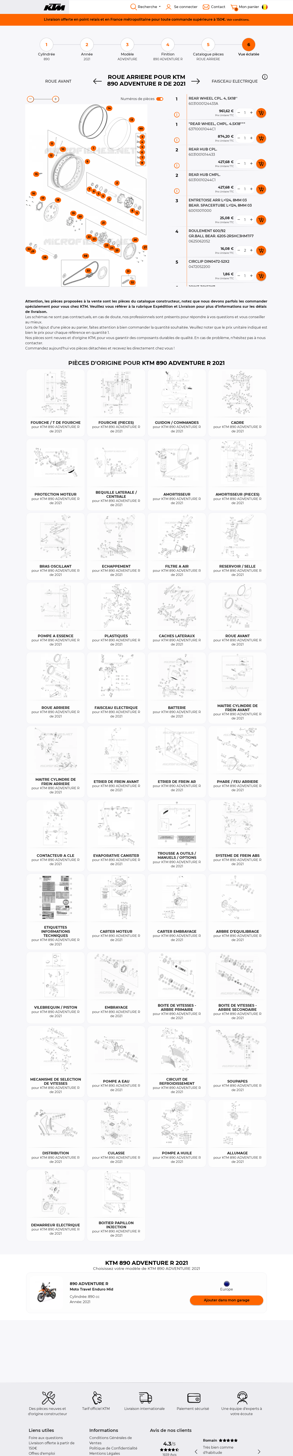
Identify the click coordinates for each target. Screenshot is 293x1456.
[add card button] (261, 113)
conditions (241, 19)
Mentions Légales (104, 1453)
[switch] (159, 99)
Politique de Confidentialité (113, 1448)
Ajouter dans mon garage (227, 1300)
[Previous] (97, 81)
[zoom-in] (55, 99)
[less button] (238, 113)
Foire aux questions (46, 1438)
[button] (265, 77)
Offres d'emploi (42, 1453)
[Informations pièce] (177, 114)
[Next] (195, 81)
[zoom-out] (30, 99)
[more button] (251, 113)
